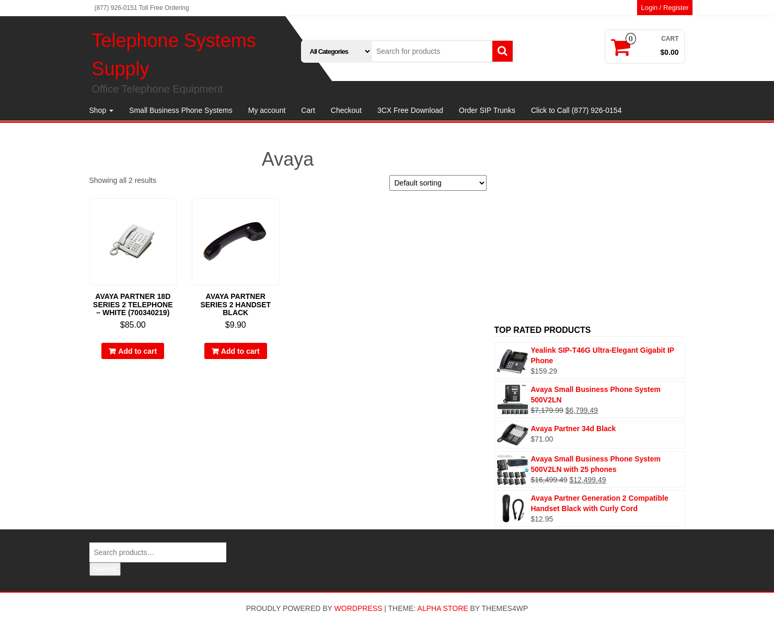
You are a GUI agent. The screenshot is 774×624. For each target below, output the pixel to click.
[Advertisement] (589, 230)
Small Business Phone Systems (181, 110)
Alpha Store (443, 608)
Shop (101, 110)
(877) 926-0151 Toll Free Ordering (142, 7)
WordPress (358, 608)
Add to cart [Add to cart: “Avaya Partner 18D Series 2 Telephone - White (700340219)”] (137, 351)
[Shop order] (438, 183)
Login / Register (664, 7)
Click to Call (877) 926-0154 (576, 110)
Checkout (346, 110)
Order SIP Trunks (487, 110)
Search (105, 569)
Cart (308, 110)
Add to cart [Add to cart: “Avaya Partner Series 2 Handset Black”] (240, 351)
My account (267, 110)
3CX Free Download (410, 110)
